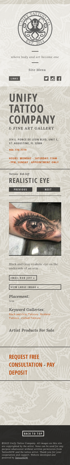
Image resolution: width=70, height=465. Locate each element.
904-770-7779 (18, 150)
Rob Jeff (24, 174)
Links (14, 78)
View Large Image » (25, 287)
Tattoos (13, 174)
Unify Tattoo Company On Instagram (52, 78)
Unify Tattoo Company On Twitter (46, 78)
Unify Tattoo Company (32, 108)
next (48, 189)
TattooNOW (21, 457)
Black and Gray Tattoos (23, 314)
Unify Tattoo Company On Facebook (59, 78)
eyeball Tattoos (31, 318)
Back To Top (33, 433)
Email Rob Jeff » (23, 278)
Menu (37, 70)
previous (20, 189)
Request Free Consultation (25, 360)
